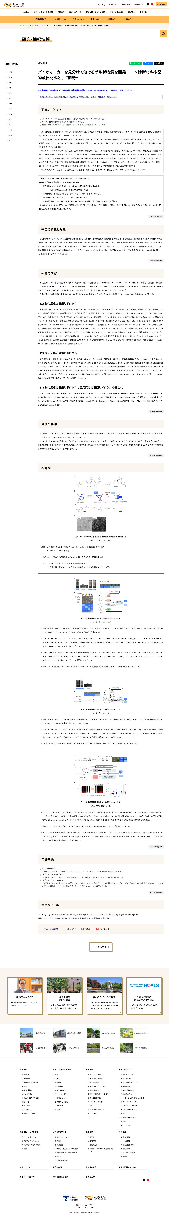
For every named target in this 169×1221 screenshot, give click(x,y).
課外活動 (124, 1113)
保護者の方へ (78, 19)
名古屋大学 (90, 1177)
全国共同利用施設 (61, 1102)
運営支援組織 (60, 1090)
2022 (10, 93)
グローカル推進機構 (128, 1153)
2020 (10, 103)
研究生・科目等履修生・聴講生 (98, 1094)
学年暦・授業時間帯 (128, 1090)
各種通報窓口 (27, 1109)
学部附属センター (61, 1098)
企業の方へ (128, 19)
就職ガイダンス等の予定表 (31, 1145)
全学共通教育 (126, 1086)
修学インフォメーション (129, 1102)
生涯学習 (91, 1137)
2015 (10, 130)
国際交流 (122, 1132)
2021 (10, 98)
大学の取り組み (27, 1094)
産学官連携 (59, 1145)
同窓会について (126, 1125)
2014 (10, 135)
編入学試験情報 (93, 1090)
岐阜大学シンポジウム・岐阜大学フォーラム (100, 1150)
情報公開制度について (127, 1167)
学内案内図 (126, 4)
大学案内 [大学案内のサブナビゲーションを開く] (25, 12)
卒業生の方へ (96, 19)
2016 (10, 124)
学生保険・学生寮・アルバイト (131, 1109)
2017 (10, 119)
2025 (10, 77)
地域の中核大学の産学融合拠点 (66, 1153)
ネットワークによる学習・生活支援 (132, 1098)
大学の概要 (26, 1078)
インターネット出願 (94, 1075)
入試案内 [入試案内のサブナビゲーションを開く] (61, 12)
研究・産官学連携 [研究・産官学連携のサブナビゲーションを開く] (117, 12)
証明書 (123, 1121)
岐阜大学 (13, 4)
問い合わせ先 (138, 4)
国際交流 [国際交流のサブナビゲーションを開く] (143, 12)
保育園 (57, 1109)
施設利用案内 (93, 1141)
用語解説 (101, 96)
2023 (10, 87)
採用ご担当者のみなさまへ (31, 1141)
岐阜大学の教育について (129, 1082)
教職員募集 (26, 1106)
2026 (10, 72)
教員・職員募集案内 (60, 1177)
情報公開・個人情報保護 (30, 1098)
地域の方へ (112, 19)
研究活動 (58, 1156)
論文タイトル (112, 96)
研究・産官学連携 (59, 1132)
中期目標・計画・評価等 (30, 1082)
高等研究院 (59, 1086)
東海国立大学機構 (28, 1113)
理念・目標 (25, 1075)
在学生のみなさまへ (29, 1137)
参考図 (93, 96)
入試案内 (89, 1069)
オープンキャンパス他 (95, 1102)
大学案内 (23, 1069)
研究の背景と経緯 (61, 96)
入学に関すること (127, 1075)
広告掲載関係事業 (61, 1160)
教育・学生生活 (125, 1069)
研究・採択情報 (33, 25)
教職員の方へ (125, 1149)
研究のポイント (46, 96)
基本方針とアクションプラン (64, 1137)
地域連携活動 (93, 1145)
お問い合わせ (92, 1113)
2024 (10, 82)
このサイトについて (27, 1177)
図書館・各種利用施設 (128, 1117)
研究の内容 (74, 96)
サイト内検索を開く (163, 33)
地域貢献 (89, 1132)
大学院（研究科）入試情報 (97, 1086)
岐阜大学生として (127, 1078)
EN (102, 4)
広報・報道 (25, 1102)
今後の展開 (84, 96)
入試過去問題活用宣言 (96, 1109)
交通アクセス (113, 4)
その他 (90, 1106)
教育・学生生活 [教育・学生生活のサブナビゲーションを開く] (75, 12)
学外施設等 (59, 1106)
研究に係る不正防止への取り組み (66, 1149)
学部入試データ (93, 1082)
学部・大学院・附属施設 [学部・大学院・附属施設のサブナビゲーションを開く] (43, 12)
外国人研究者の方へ (128, 1145)
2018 (10, 114)
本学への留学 (125, 1141)
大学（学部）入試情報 (95, 1078)
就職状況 (25, 1149)
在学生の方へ (60, 19)
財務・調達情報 (27, 1090)
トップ (22, 25)
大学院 (57, 1078)
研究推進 (58, 1141)
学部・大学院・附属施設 (62, 1069)
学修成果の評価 (126, 1094)
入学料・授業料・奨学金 (129, 1106)
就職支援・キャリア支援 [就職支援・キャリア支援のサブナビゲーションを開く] (95, 12)
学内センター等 (60, 1094)
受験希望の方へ (42, 19)
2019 (10, 109)
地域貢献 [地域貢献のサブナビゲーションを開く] (131, 12)
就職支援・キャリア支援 (29, 1132)
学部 (56, 1075)
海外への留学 (125, 1137)
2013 (10, 140)
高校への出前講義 (94, 1098)
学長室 (24, 1086)
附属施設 (58, 1082)
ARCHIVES (11, 64)
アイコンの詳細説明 (51, 929)
